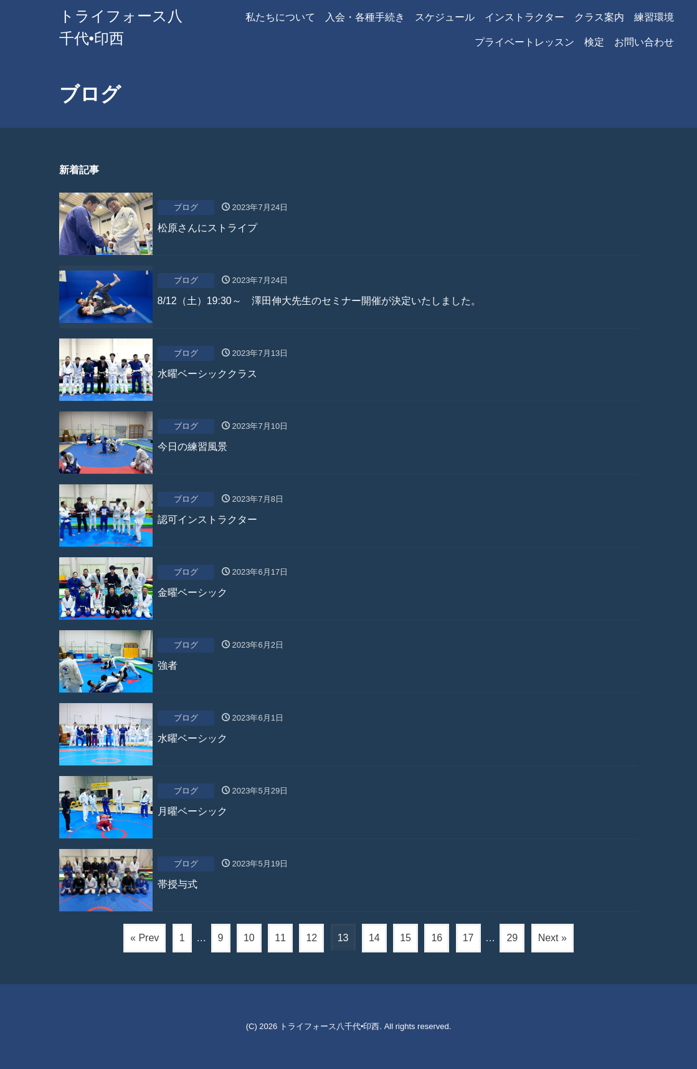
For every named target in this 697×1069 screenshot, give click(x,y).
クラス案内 (599, 17)
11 (280, 937)
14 (374, 937)
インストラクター (524, 17)
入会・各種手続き (365, 17)
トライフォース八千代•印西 (330, 1026)
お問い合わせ (644, 42)
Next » (552, 937)
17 (468, 937)
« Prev (144, 937)
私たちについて (280, 17)
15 (405, 937)
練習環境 (654, 17)
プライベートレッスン (524, 42)
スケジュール (445, 17)
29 (512, 937)
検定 (594, 42)
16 (436, 937)
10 (249, 937)
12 (311, 937)
